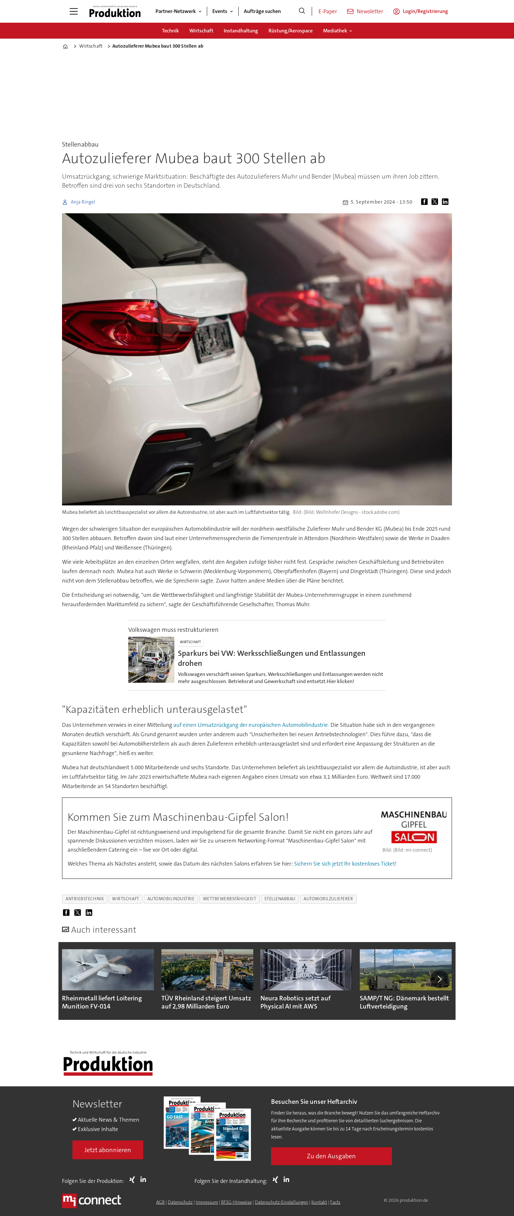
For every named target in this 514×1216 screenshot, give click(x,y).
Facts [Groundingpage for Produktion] (335, 1202)
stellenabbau (279, 899)
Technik (170, 30)
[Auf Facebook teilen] (426, 202)
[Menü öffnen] (74, 11)
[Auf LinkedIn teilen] (446, 202)
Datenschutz (180, 1202)
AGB (160, 1202)
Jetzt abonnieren (107, 1150)
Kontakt (319, 1202)
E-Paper (328, 11)
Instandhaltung (241, 30)
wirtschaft (125, 899)
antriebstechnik (85, 899)
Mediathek (335, 30)
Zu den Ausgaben (331, 1156)
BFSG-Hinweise (236, 1202)
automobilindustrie (171, 899)
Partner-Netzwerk (176, 11)
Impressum (207, 1202)
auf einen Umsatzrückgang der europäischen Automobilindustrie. (251, 724)
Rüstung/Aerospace (291, 30)
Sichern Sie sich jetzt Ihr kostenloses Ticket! (345, 863)
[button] (439, 979)
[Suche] (301, 11)
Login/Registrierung (425, 11)
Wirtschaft (201, 30)
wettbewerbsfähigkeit (230, 899)
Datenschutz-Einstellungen (281, 1202)
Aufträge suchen (262, 11)
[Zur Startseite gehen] (115, 11)
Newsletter (370, 11)
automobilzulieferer (328, 899)
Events (219, 11)
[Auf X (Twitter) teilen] (436, 202)
